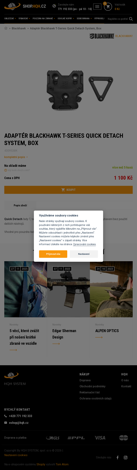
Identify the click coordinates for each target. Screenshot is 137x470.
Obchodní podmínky (92, 386)
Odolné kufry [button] (66, 18)
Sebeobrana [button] (84, 18)
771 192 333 (65, 9)
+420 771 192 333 (20, 416)
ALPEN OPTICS (107, 331)
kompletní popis (14, 157)
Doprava (85, 380)
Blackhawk (19, 28)
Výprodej (99, 18)
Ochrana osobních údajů (95, 398)
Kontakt (126, 386)
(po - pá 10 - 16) (82, 9)
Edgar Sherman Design (64, 334)
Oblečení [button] (10, 18)
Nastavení (84, 254)
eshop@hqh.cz (19, 423)
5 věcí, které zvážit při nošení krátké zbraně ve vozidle (24, 337)
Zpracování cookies (84, 244)
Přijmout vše (53, 254)
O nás (125, 380)
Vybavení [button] (24, 18)
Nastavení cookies (15, 455)
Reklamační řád (90, 392)
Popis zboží (20, 205)
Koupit (68, 190)
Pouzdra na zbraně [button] (44, 18)
